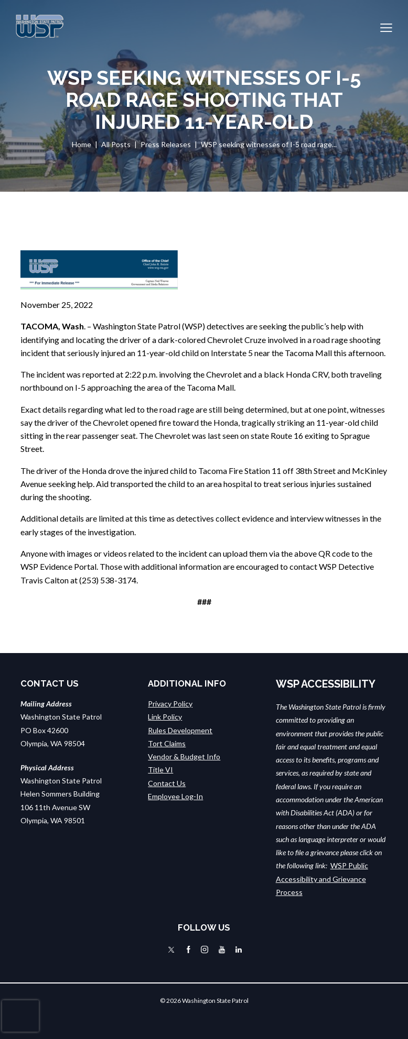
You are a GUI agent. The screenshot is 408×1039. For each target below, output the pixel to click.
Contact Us (167, 783)
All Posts (116, 144)
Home (81, 144)
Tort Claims (167, 743)
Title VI (160, 769)
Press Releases (166, 144)
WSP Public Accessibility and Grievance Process (322, 879)
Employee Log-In (175, 796)
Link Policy (165, 716)
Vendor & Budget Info (184, 756)
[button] (386, 26)
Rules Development (180, 730)
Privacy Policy (170, 703)
